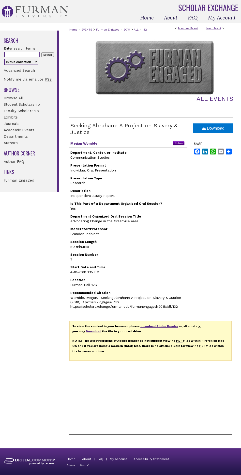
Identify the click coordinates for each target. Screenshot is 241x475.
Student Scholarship (22, 104)
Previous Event (188, 28)
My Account (118, 459)
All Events (214, 98)
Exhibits (11, 117)
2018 (127, 29)
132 (144, 29)
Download (213, 128)
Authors (11, 143)
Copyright (85, 465)
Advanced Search (19, 70)
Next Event (213, 28)
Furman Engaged (108, 29)
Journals (11, 123)
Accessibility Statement (151, 459)
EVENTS (87, 29)
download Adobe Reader (159, 326)
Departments (16, 136)
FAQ (100, 459)
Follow (179, 143)
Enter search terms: (20, 48)
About (86, 459)
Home (73, 29)
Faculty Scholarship (21, 111)
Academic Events (19, 130)
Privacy (71, 465)
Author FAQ (14, 161)
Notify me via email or (28, 79)
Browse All (13, 98)
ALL (136, 29)
